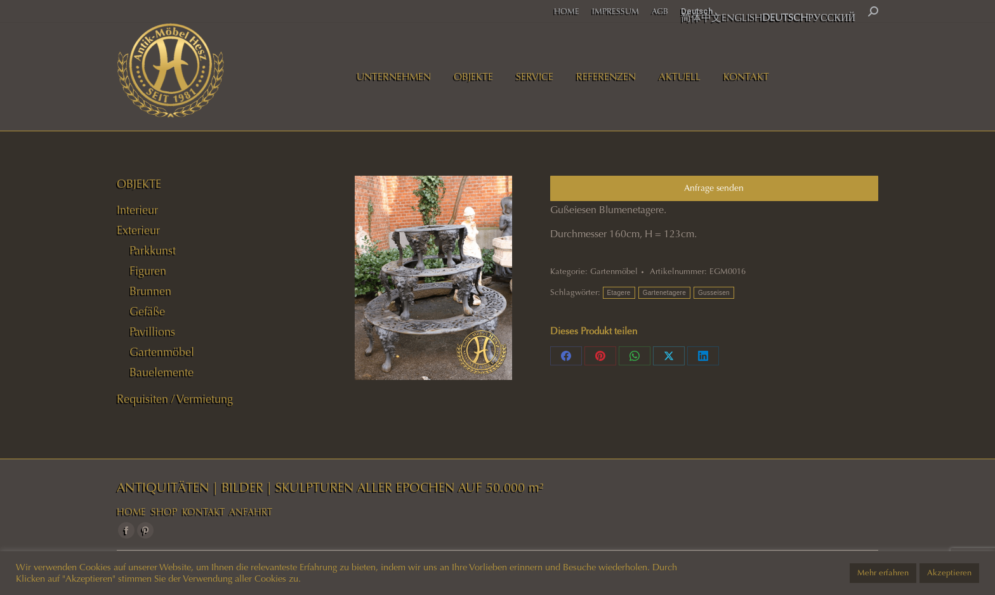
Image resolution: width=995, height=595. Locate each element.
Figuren (147, 271)
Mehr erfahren (883, 573)
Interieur (137, 210)
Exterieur (138, 230)
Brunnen (150, 291)
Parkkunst (152, 251)
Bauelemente (161, 372)
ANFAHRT (250, 512)
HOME (131, 512)
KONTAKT (203, 512)
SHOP (164, 512)
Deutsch (697, 11)
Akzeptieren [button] (949, 573)
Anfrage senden (714, 188)
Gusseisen (714, 292)
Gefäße (147, 311)
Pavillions (152, 332)
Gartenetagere (664, 292)
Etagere (619, 292)
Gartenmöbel (614, 271)
